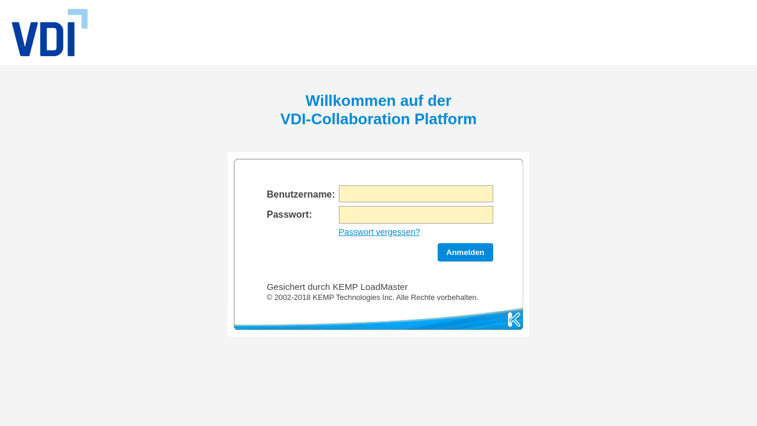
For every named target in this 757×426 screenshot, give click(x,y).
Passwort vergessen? (379, 232)
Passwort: (289, 214)
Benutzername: (301, 194)
